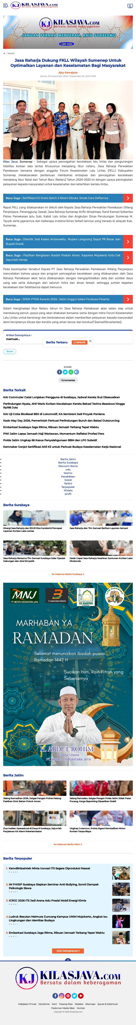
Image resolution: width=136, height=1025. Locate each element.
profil (68, 494)
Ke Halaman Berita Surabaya (68, 574)
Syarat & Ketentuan (107, 1004)
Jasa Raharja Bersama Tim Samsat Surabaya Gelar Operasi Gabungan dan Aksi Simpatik (34, 560)
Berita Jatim (68, 459)
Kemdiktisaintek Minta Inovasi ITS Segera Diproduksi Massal (49, 868)
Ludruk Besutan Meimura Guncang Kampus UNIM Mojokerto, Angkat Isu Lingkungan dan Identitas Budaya (58, 918)
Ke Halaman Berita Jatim (68, 844)
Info (68, 469)
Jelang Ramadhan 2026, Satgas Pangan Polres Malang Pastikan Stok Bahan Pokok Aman (32, 800)
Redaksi (79, 1004)
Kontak (81, 1008)
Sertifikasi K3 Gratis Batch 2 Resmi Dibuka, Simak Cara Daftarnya (65, 198)
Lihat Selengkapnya (68, 950)
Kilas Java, (11, 161)
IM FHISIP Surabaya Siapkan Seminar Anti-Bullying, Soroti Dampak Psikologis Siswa (54, 886)
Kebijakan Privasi (27, 1004)
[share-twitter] (65, 372)
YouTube (83, 997)
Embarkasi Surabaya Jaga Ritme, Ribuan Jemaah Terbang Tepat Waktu (56, 932)
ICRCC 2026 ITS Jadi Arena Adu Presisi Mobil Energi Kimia (47, 900)
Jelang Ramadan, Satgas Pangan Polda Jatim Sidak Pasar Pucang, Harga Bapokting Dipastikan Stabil (100, 800)
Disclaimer (44, 1004)
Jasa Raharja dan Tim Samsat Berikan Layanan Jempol (99, 528)
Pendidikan (68, 476)
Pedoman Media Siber (63, 1008)
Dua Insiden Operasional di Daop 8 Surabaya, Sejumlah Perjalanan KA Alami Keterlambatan (32, 830)
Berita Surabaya (68, 462)
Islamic (68, 473)
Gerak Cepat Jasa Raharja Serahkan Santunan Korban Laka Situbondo (101, 560)
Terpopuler (68, 487)
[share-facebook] (59, 372)
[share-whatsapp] (70, 372)
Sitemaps (90, 1004)
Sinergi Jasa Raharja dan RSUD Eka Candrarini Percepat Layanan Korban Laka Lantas (32, 529)
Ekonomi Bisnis (68, 466)
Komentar (68, 380)
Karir (54, 1004)
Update (79, 342)
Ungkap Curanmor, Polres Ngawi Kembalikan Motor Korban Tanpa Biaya (97, 830)
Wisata (68, 490)
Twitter (76, 997)
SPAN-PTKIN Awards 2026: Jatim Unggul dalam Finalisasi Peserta (65, 299)
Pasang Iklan (66, 1004)
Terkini (9, 351)
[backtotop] (68, 961)
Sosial (68, 480)
